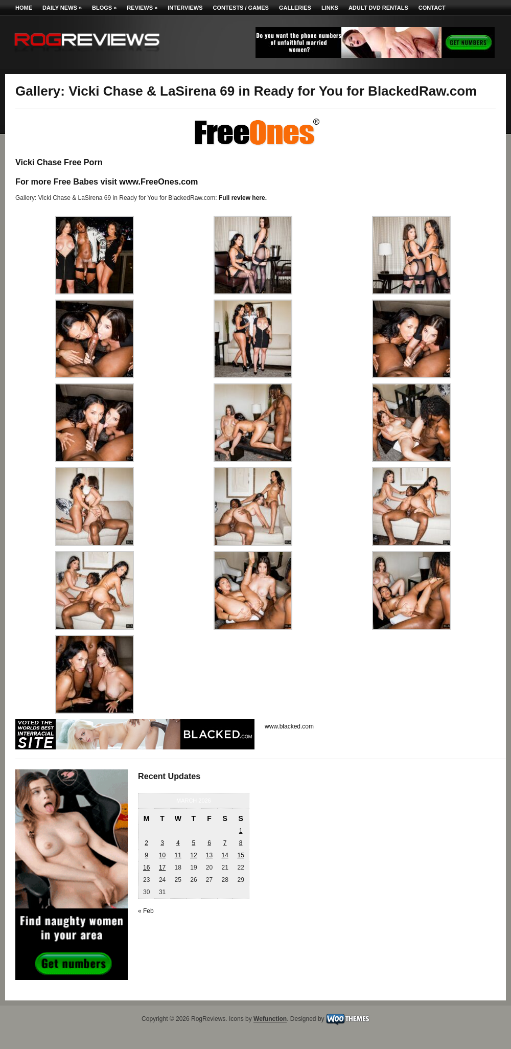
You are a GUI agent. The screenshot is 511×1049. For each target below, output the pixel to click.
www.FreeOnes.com (158, 181)
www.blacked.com (289, 726)
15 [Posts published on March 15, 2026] (240, 855)
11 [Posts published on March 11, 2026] (178, 855)
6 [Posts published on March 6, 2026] (209, 843)
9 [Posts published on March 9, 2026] (146, 855)
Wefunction (270, 1019)
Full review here (242, 197)
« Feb (146, 911)
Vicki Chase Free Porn (59, 162)
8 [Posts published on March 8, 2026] (241, 843)
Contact (432, 8)
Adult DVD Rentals (378, 8)
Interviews (185, 8)
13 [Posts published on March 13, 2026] (209, 855)
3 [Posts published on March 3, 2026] (162, 843)
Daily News (62, 8)
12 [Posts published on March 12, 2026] (193, 855)
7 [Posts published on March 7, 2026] (225, 843)
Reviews (142, 8)
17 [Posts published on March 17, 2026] (162, 867)
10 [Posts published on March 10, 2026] (162, 855)
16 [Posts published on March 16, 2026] (146, 867)
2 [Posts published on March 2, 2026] (146, 843)
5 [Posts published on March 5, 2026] (194, 843)
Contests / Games (241, 8)
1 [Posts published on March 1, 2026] (241, 830)
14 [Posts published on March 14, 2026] (224, 855)
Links (329, 8)
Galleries (295, 8)
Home (23, 8)
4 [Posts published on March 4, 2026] (178, 843)
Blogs (104, 8)
